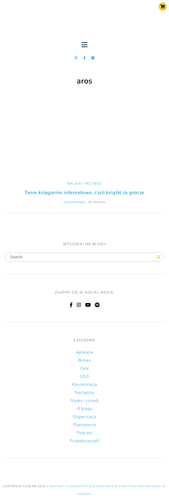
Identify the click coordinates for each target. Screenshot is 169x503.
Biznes (84, 360)
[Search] (158, 257)
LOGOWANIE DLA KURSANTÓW (93, 486)
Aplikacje (85, 352)
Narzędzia (84, 392)
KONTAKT (57, 486)
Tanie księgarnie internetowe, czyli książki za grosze (84, 192)
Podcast (84, 433)
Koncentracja (84, 384)
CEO (84, 376)
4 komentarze (74, 202)
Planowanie (84, 425)
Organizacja (84, 416)
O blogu (84, 408)
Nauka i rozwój (84, 183)
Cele (84, 368)
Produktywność (84, 441)
